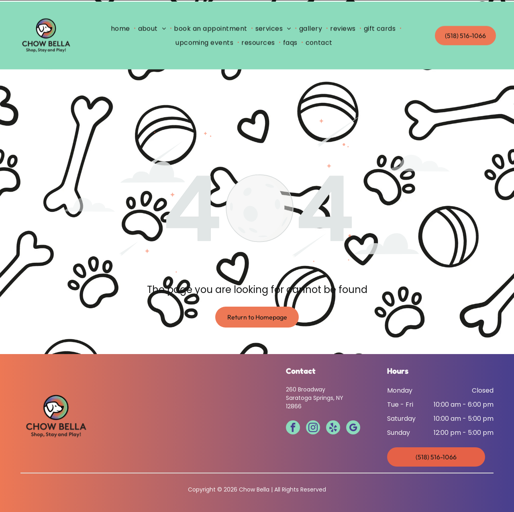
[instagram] (313, 408)
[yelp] (333, 408)
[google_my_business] (353, 408)
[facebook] (293, 408)
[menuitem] (122, 27)
